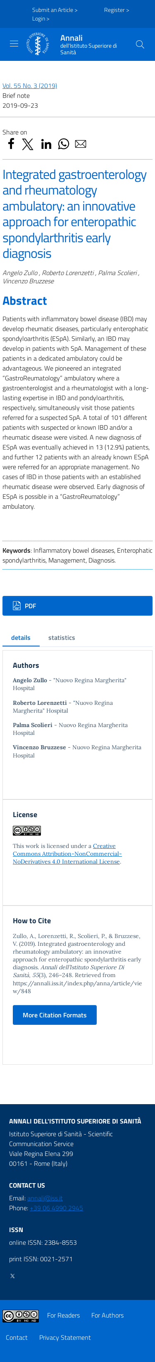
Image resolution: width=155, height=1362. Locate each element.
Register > (116, 9)
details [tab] (21, 637)
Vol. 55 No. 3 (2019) (29, 85)
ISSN (16, 1230)
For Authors (107, 1315)
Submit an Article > (55, 9)
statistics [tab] (61, 637)
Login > (41, 18)
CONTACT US (27, 1185)
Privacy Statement (65, 1337)
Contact (17, 1337)
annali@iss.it (45, 1198)
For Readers (63, 1315)
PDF (24, 606)
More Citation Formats (55, 1015)
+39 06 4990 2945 (56, 1208)
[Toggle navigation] (14, 44)
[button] (140, 44)
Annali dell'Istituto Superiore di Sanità (75, 1121)
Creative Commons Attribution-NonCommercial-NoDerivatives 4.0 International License (67, 853)
